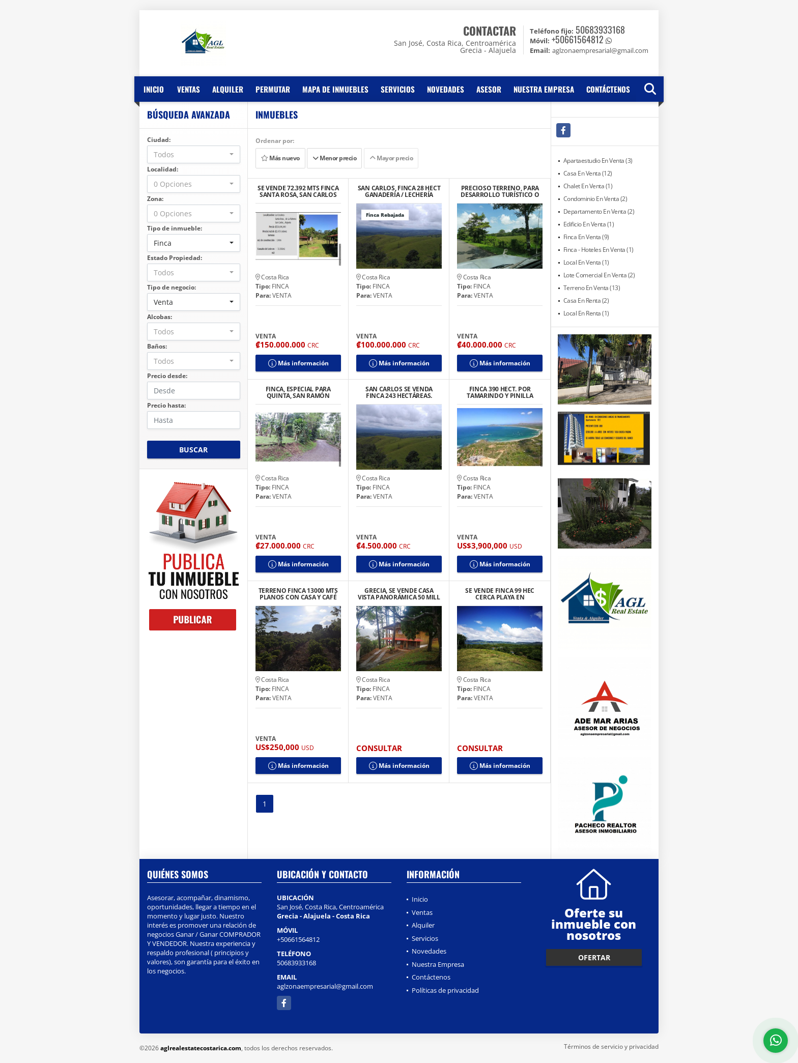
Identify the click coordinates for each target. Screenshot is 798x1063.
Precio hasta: (166, 405)
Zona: (155, 198)
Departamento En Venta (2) (599, 211)
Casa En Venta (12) (587, 173)
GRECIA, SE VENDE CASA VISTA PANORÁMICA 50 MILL (399, 593)
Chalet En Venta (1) (588, 186)
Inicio (154, 89)
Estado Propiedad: (174, 257)
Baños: (157, 346)
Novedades (445, 89)
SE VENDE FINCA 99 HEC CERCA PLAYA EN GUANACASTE (499, 593)
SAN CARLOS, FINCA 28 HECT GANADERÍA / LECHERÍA (399, 191)
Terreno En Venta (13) (591, 287)
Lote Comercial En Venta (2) (599, 275)
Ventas (188, 89)
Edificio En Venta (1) (588, 224)
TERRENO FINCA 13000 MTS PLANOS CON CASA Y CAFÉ (298, 593)
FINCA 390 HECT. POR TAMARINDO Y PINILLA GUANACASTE (500, 392)
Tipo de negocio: (171, 287)
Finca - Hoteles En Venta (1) (598, 249)
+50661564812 (578, 39)
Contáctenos (608, 89)
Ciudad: (158, 139)
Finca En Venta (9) (586, 237)
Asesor (488, 89)
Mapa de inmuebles (335, 89)
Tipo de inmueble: (174, 228)
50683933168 (600, 29)
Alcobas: (159, 316)
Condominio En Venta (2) (595, 198)
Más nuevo (280, 158)
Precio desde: (167, 375)
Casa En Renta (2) (586, 300)
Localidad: (162, 169)
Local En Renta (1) (586, 313)
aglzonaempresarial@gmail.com (325, 986)
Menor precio (334, 158)
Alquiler (227, 89)
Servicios (398, 89)
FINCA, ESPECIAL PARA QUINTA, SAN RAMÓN (298, 392)
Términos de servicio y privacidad (611, 1046)
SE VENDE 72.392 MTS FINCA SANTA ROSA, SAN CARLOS (298, 191)
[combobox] (193, 154)
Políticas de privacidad (445, 990)
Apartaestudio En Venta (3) (598, 160)
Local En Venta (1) (586, 262)
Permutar (272, 89)
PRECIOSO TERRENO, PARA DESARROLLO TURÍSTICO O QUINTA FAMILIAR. (500, 191)
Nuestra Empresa (544, 89)
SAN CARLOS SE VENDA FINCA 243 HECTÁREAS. (399, 392)
